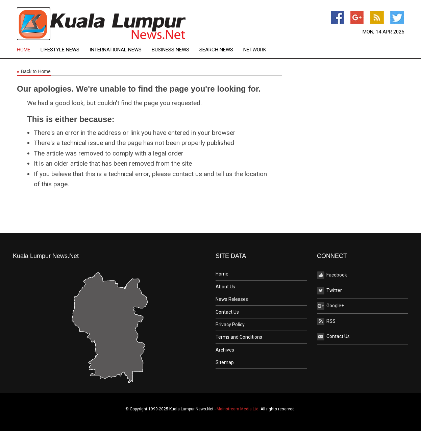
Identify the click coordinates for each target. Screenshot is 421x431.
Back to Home (34, 71)
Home (23, 49)
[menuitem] (29, 49)
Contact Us (227, 312)
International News (116, 49)
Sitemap (225, 362)
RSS (326, 321)
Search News (216, 49)
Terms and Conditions (239, 337)
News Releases (232, 299)
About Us (225, 286)
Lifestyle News (60, 49)
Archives (225, 350)
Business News (170, 49)
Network (254, 49)
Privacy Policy (230, 324)
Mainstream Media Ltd (237, 409)
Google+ (330, 306)
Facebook (332, 275)
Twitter (329, 290)
